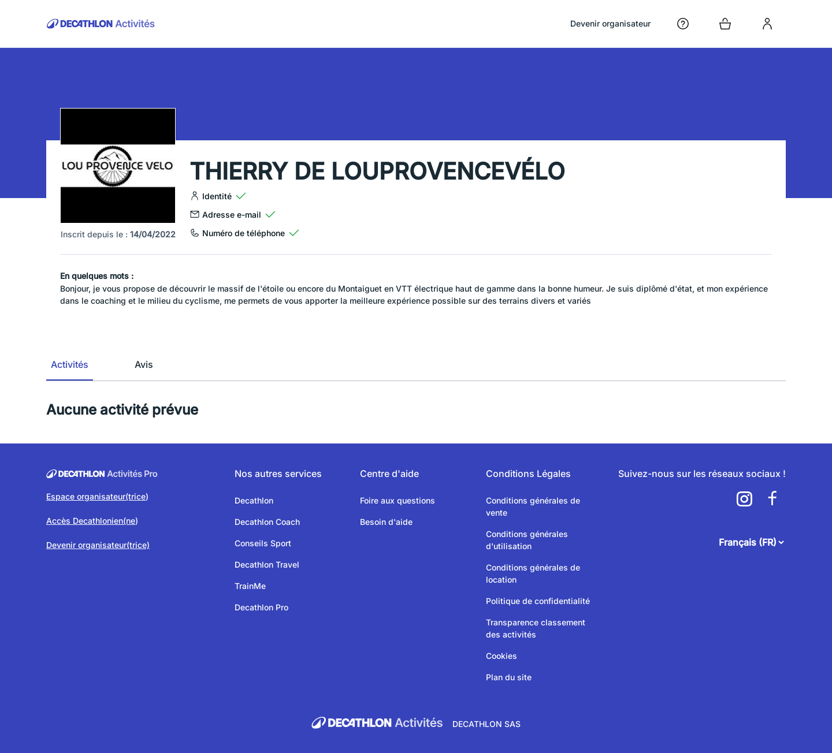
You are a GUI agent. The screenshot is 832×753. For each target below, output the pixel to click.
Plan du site (509, 677)
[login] (767, 23)
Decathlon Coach (267, 522)
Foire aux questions (397, 500)
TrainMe (250, 586)
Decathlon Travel (267, 564)
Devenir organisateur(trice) (98, 545)
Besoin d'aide (386, 522)
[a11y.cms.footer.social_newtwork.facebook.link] (772, 499)
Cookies (501, 656)
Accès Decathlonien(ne (90, 520)
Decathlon (254, 500)
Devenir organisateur (610, 23)
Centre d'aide (389, 473)
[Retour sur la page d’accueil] (100, 24)
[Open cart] (725, 24)
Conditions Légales (528, 473)
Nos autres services (278, 473)
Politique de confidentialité (538, 601)
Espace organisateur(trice (96, 496)
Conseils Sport (263, 543)
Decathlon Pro (261, 607)
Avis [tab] (144, 364)
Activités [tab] (69, 364)
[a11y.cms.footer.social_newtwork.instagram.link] (744, 499)
